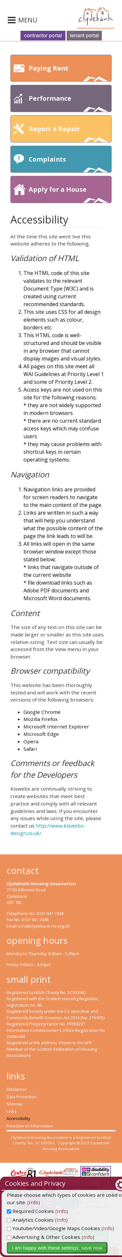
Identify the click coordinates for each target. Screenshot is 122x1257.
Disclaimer (17, 1089)
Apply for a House (68, 194)
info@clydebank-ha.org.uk (44, 926)
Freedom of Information (30, 1126)
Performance (68, 103)
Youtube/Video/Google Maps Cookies (53, 1228)
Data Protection (21, 1097)
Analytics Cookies (30, 1220)
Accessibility (18, 1118)
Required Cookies (30, 1211)
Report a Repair (68, 133)
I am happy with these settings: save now (57, 1248)
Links (12, 1111)
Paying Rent (68, 73)
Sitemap (14, 1104)
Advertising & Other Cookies (43, 1237)
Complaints (68, 164)
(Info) (13, 1202)
